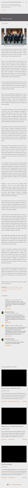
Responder (8, 309)
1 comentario (11, 439)
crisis (8, 287)
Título (3, 10)
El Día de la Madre (6, 464)
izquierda (12, 287)
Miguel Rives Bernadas (9, 311)
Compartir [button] (4, 290)
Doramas (7, 325)
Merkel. (17, 287)
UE (15, 288)
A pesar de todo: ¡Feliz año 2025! (10, 388)
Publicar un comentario (14, 401)
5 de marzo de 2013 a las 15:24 (16, 325)
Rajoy (2, 288)
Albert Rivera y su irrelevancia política (12, 426)
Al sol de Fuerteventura (11, 2)
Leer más (24, 401)
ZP (16, 288)
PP (19, 287)
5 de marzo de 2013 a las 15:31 (12, 340)
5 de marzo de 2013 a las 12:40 (12, 313)
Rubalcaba (12, 288)
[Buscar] (23, 2)
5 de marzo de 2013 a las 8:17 (16, 299)
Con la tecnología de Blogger (14, 484)
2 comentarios (11, 477)
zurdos (19, 288)
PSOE (21, 287)
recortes (7, 288)
